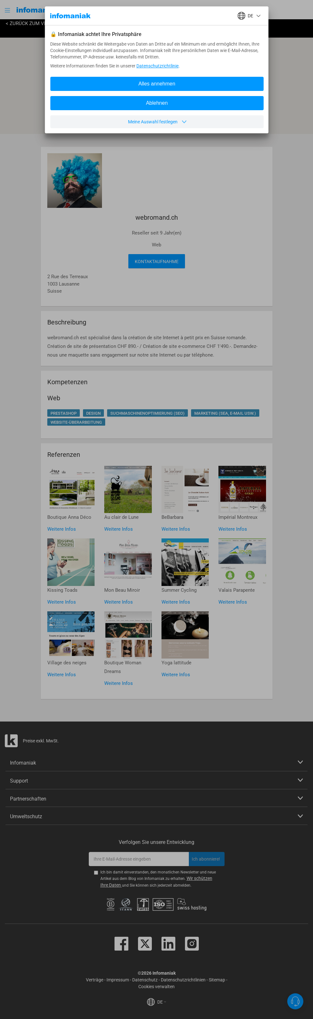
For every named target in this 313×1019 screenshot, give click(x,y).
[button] (8, 10)
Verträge (94, 979)
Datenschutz (145, 979)
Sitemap (217, 979)
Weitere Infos (61, 529)
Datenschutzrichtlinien (183, 979)
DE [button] (161, 1002)
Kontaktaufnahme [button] (157, 261)
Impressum (117, 979)
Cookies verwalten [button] (156, 986)
